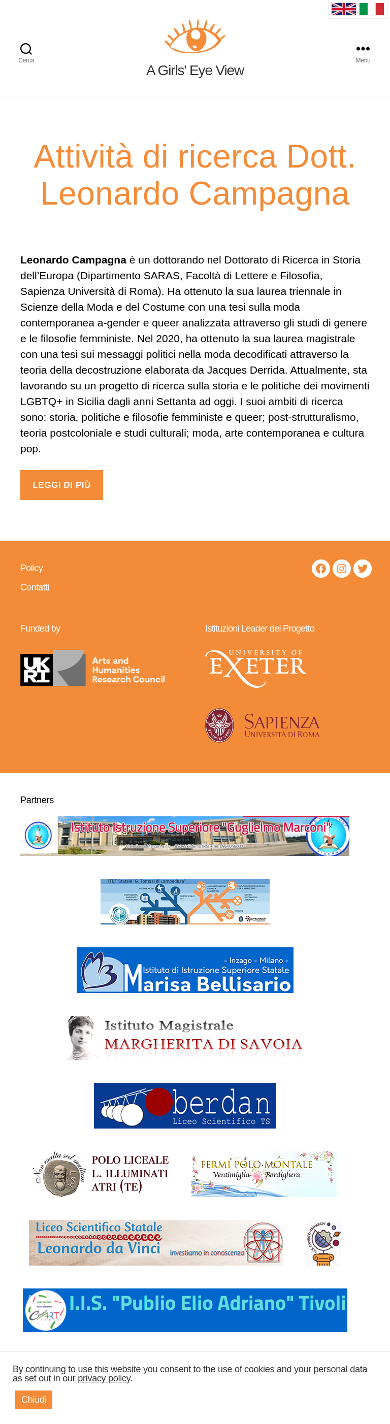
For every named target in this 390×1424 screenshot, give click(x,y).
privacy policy (104, 1378)
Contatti (34, 599)
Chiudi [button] (33, 1400)
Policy (31, 580)
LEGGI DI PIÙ (61, 497)
